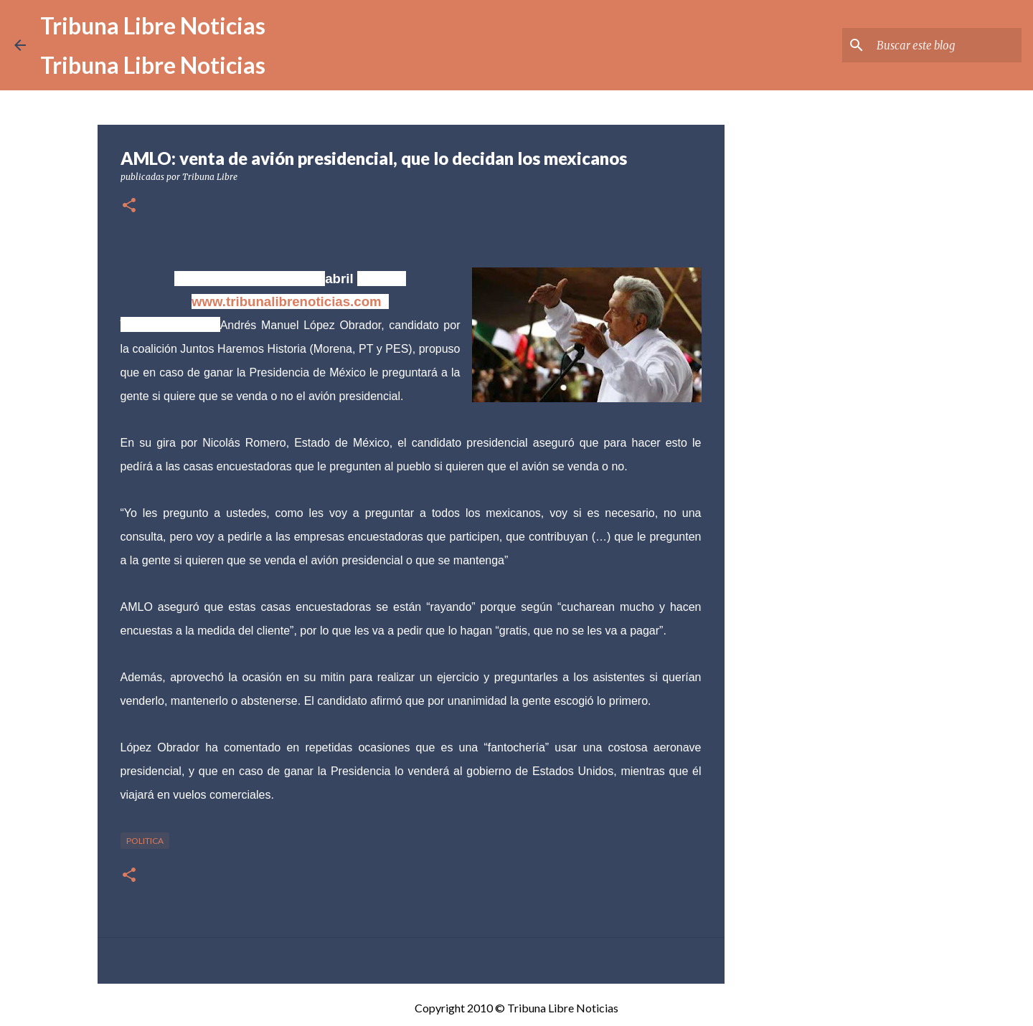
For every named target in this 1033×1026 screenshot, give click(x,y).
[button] (129, 206)
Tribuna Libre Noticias (152, 25)
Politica (145, 840)
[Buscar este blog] (946, 45)
